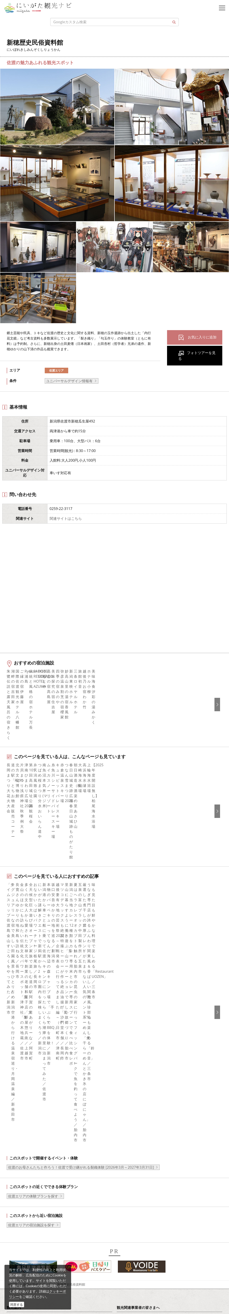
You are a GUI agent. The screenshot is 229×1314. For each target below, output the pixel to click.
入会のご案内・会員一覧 (139, 1053)
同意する (16, 1304)
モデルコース (21, 1053)
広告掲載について (134, 1059)
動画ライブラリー (134, 1077)
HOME (12, 1002)
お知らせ (17, 1095)
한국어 (125, 1134)
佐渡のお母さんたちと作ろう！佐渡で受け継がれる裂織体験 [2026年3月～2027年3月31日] (81, 885)
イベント (17, 1071)
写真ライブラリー (37, 1251)
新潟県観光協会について (139, 1047)
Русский (127, 1152)
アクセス (17, 1083)
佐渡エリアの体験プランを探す (33, 914)
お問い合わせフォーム (40, 1288)
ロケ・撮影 (31, 1276)
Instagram (18, 1140)
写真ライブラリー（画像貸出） (145, 1071)
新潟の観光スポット (37, 1002)
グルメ (15, 1047)
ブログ (15, 1146)
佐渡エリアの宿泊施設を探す (31, 942)
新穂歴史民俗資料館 (71, 1002)
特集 (13, 1035)
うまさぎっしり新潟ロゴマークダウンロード (156, 1102)
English (126, 1128)
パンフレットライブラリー (141, 1083)
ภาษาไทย (127, 1158)
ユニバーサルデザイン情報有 (69, 380)
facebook (17, 1128)
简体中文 (127, 1140)
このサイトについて (136, 1041)
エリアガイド (21, 1041)
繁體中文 (127, 1146)
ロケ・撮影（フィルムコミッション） (150, 1108)
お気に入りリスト (24, 1089)
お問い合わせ (131, 1184)
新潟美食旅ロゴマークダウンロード (148, 1095)
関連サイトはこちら (66, 518)
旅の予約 (17, 1077)
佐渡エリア (56, 370)
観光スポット (21, 1059)
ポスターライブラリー (138, 1089)
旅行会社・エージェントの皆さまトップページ (157, 1035)
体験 (13, 1065)
